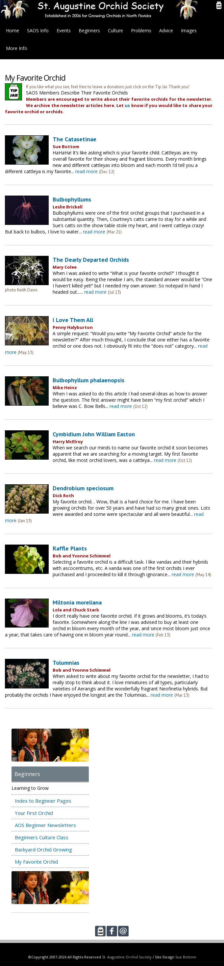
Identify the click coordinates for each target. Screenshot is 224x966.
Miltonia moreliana (77, 602)
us (127, 105)
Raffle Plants (70, 548)
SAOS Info (38, 30)
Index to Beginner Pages (43, 800)
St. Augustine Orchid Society (127, 956)
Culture (115, 30)
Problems (141, 30)
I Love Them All (73, 320)
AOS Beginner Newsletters (45, 825)
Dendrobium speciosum (83, 488)
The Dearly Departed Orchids (91, 259)
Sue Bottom (185, 956)
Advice (166, 30)
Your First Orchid (34, 813)
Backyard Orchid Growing (43, 849)
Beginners (89, 30)
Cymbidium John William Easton (94, 434)
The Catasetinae (74, 139)
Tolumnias (66, 662)
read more (86, 171)
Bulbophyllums (72, 199)
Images (189, 30)
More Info (16, 48)
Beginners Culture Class (41, 837)
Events (64, 30)
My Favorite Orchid (36, 861)
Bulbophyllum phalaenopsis (88, 380)
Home (12, 30)
